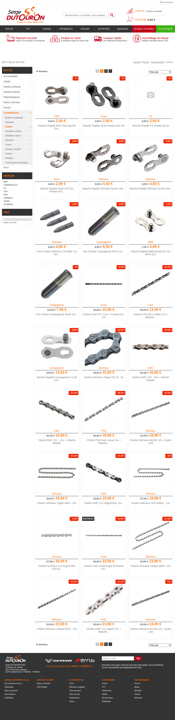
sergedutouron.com (132, 667)
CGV (71, 683)
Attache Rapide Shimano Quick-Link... (103, 188)
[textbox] (85, 15)
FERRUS (86, 666)
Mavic (137, 687)
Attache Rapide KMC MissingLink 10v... (57, 127)
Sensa (137, 694)
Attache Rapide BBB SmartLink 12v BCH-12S (150, 253)
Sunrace (57, 556)
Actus (72, 701)
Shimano (104, 179)
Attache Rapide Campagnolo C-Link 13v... (57, 379)
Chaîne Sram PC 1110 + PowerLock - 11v (104, 316)
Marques (122, 29)
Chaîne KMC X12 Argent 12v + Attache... (103, 630)
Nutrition (104, 29)
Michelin (138, 690)
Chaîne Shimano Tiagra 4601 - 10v (56, 503)
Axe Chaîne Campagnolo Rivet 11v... (103, 251)
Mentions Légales (77, 687)
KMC (57, 116)
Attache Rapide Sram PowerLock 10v (104, 125)
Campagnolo (104, 242)
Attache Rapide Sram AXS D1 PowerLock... (57, 190)
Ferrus (137, 683)
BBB (150, 242)
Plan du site (74, 694)
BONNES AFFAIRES (144, 29)
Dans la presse (11, 690)
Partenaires (74, 698)
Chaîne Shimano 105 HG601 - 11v (150, 503)
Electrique (165, 29)
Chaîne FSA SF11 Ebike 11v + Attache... (151, 316)
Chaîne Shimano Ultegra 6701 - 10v (57, 628)
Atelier (84, 29)
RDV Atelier (42, 687)
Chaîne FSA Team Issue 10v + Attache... (104, 441)
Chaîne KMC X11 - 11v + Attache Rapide (57, 441)
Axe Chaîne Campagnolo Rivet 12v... (56, 314)
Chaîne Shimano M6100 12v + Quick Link (150, 441)
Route (9, 29)
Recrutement (75, 690)
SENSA (75, 666)
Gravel (47, 29)
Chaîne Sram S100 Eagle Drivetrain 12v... (104, 567)
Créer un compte (154, 11)
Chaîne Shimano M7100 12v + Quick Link (150, 630)
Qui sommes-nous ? (13, 683)
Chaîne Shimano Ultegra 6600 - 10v (150, 566)
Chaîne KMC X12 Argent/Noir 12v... (104, 503)
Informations (10, 694)
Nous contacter (166, 2)
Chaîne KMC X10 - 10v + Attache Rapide (150, 379)
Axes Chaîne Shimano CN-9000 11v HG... (56, 253)
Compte (139, 11)
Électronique (107, 698)
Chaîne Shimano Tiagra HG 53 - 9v (104, 377)
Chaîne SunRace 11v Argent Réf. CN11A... (56, 567)
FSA (150, 305)
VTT (28, 29)
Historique (9, 687)
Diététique (106, 701)
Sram (104, 116)
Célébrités (9, 698)
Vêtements (66, 29)
